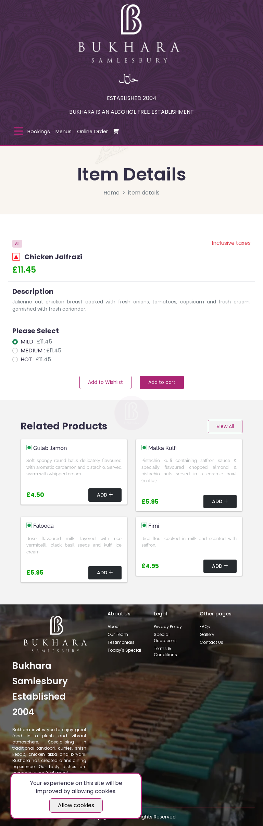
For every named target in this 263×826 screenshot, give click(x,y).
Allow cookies (76, 805)
